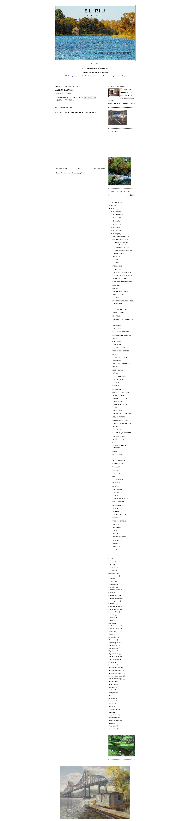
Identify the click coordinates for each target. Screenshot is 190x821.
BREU (114, 549)
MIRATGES (116, 367)
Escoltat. (111, 623)
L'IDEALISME (117, 266)
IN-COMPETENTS (118, 460)
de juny (115, 230)
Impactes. (111, 634)
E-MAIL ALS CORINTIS (120, 332)
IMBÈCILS (116, 338)
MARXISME (116, 360)
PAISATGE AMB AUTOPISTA (122, 282)
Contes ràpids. (113, 612)
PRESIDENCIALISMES (120, 279)
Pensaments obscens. (115, 670)
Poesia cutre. (112, 687)
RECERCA (116, 473)
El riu (95, 10)
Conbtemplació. (113, 601)
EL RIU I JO (116, 269)
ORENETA (116, 518)
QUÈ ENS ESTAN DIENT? (121, 392)
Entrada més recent (61, 168)
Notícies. (111, 662)
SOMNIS (115, 354)
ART (113, 322)
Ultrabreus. (112, 726)
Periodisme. (112, 681)
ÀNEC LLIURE (117, 489)
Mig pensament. (113, 654)
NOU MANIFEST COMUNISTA (123, 319)
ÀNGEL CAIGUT (118, 329)
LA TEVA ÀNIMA (118, 480)
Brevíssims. (112, 587)
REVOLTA (115, 298)
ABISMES (115, 486)
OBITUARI (116, 288)
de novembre (117, 215)
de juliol (116, 227)
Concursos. (112, 604)
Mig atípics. (112, 651)
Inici (79, 168)
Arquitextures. (113, 581)
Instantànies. (112, 637)
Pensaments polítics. (114, 673)
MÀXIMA (115, 373)
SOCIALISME (117, 527)
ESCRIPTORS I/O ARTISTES (122, 423)
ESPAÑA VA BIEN (118, 313)
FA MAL (115, 508)
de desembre (117, 211)
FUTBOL (115, 534)
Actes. (110, 565)
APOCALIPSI (117, 344)
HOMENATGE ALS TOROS (121, 414)
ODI (113, 476)
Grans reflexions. (113, 629)
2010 (112, 209)
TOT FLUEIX (116, 256)
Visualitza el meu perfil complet (121, 104)
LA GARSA (116, 285)
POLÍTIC (115, 426)
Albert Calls (128, 89)
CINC (114, 442)
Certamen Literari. (114, 590)
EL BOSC (115, 495)
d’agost (115, 224)
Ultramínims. (69, 100)
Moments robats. (113, 659)
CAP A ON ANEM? (118, 436)
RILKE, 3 (115, 383)
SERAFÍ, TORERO (118, 417)
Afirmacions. (112, 567)
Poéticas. (111, 690)
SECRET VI (116, 546)
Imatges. (111, 631)
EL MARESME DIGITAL (120, 248)
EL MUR (115, 260)
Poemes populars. (114, 684)
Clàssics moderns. (114, 595)
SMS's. (110, 712)
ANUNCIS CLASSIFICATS (121, 272)
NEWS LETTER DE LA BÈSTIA (123, 335)
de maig (115, 234)
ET (113, 306)
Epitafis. (111, 620)
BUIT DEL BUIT (118, 379)
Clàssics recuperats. (114, 598)
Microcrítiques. (113, 642)
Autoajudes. (112, 584)
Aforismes (111, 570)
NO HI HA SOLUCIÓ (119, 398)
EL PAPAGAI (116, 389)
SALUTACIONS (117, 454)
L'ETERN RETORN (118, 376)
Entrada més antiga (99, 168)
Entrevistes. (112, 617)
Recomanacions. (113, 709)
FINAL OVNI (116, 325)
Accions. (111, 562)
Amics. (110, 578)
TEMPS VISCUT (118, 464)
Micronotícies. (113, 648)
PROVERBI (116, 316)
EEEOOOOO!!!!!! (118, 502)
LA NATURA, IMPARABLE (121, 433)
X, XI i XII (115, 470)
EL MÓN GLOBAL (118, 348)
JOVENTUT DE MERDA (120, 357)
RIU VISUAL (116, 263)
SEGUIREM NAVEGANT (121, 236)
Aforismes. (111, 573)
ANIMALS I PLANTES (120, 420)
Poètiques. (111, 692)
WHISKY (115, 540)
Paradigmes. (112, 665)
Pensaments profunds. (115, 676)
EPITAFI (115, 451)
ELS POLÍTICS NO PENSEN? (122, 275)
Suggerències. (112, 715)
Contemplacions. (113, 609)
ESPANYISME (117, 410)
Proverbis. (111, 704)
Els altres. (111, 615)
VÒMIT (115, 530)
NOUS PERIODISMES (120, 291)
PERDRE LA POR (118, 294)
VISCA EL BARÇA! (119, 521)
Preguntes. (111, 698)
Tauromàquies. (113, 718)
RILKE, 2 (115, 386)
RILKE (114, 407)
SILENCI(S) (116, 483)
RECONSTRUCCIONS (120, 515)
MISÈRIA (115, 511)
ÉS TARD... (116, 457)
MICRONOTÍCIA (118, 505)
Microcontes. (112, 640)
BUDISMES (116, 492)
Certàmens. (112, 592)
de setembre (117, 221)
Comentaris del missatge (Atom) (74, 173)
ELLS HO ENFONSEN (120, 499)
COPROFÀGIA (117, 341)
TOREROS (116, 467)
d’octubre (116, 218)
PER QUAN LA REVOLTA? (121, 364)
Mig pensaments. (113, 656)
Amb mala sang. (113, 576)
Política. (111, 695)
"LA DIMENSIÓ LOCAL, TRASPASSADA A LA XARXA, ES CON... (120, 242)
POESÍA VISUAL (118, 439)
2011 (112, 205)
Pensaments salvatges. (115, 679)
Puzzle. (110, 706)
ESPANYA (115, 524)
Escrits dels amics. (114, 626)
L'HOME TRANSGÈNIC (120, 351)
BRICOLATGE (117, 430)
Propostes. (111, 701)
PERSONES (116, 543)
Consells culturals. (114, 606)
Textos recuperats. (114, 720)
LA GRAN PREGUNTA (120, 310)
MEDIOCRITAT (117, 370)
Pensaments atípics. (114, 667)
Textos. (110, 723)
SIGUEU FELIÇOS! (119, 537)
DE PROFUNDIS (118, 395)
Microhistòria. (113, 645)
